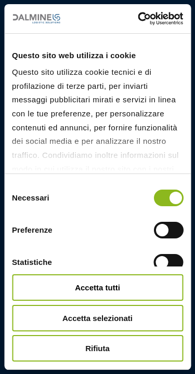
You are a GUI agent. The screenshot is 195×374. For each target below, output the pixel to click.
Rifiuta (97, 348)
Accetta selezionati (97, 318)
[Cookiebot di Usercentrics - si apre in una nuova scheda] (139, 18)
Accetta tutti (97, 287)
